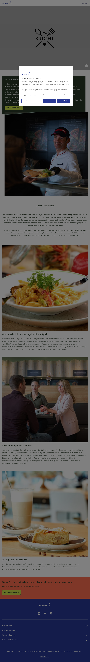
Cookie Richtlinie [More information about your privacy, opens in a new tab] (32, 95)
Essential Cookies (49, 101)
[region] (46, 86)
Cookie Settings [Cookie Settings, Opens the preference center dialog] (28, 101)
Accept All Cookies (63, 101)
